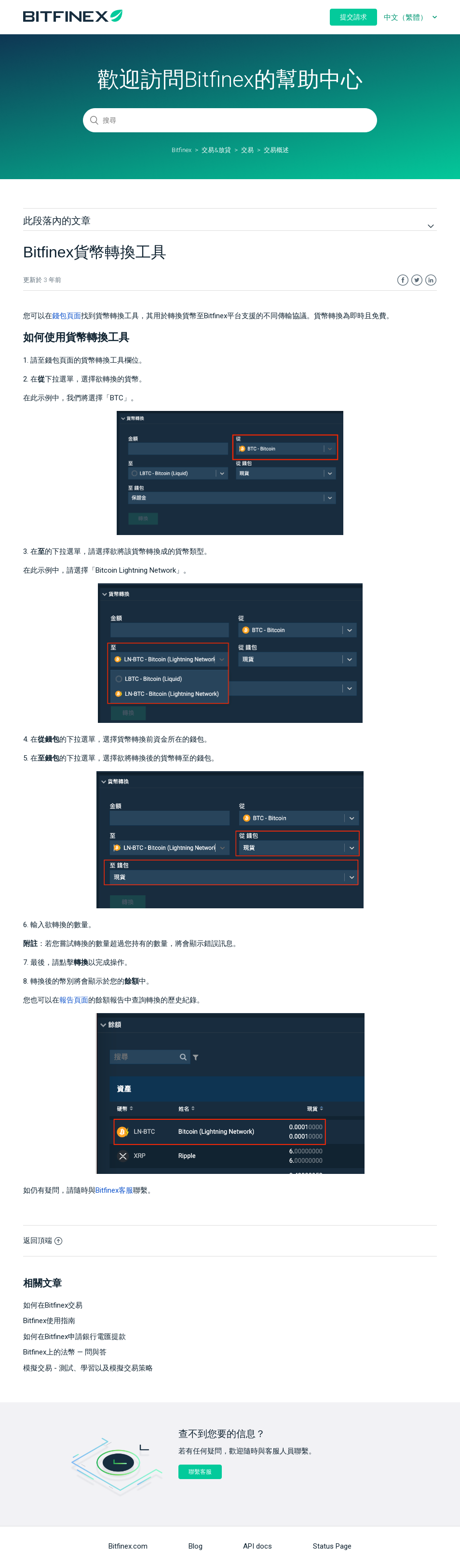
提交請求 (353, 17)
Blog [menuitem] (196, 1546)
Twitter (417, 280)
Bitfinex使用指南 (49, 1320)
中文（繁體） (406, 17)
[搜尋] (230, 120)
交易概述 (276, 150)
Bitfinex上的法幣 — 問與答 (65, 1352)
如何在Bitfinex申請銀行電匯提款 (74, 1336)
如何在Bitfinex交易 (52, 1305)
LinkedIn (431, 280)
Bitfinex (181, 150)
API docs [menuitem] (257, 1546)
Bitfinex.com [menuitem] (128, 1546)
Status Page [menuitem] (332, 1546)
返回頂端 (42, 1240)
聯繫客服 (200, 1471)
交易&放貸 (216, 150)
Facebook (403, 280)
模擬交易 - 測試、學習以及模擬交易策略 (88, 1368)
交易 (247, 150)
